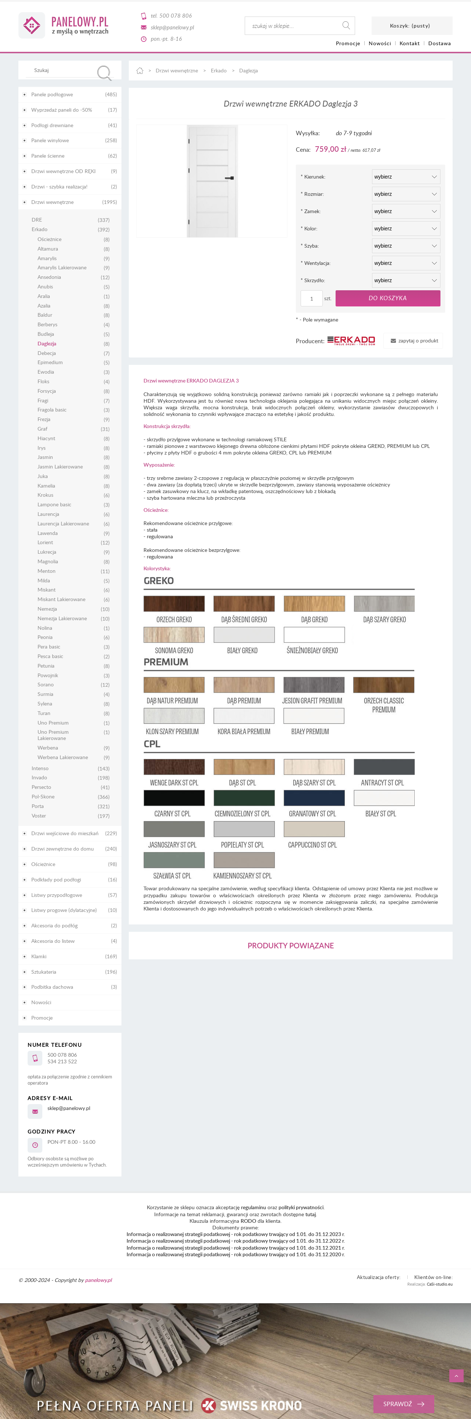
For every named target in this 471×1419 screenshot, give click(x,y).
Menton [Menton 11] (47, 571)
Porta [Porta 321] (38, 806)
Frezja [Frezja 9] (44, 419)
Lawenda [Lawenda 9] (48, 533)
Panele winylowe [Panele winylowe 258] (50, 140)
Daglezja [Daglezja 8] (47, 344)
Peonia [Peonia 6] (45, 637)
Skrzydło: (313, 280)
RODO (248, 1220)
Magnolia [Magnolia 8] (48, 561)
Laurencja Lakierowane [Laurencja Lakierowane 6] (63, 524)
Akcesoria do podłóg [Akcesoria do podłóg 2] (54, 925)
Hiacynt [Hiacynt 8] (46, 438)
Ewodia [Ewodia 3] (46, 372)
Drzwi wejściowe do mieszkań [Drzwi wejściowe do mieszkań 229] (65, 833)
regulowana (160, 536)
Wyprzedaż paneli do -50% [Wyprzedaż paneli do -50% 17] (61, 109)
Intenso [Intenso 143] (40, 768)
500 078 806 (175, 15)
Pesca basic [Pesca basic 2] (50, 656)
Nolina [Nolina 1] (45, 628)
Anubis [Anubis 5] (45, 287)
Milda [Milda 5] (44, 581)
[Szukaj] (105, 73)
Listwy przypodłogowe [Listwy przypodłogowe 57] (56, 894)
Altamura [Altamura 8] (48, 249)
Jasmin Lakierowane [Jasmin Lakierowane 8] (60, 467)
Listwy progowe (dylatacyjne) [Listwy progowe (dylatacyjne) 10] (64, 909)
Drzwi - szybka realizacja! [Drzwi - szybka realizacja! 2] (59, 186)
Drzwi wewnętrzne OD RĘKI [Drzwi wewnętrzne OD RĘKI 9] (63, 171)
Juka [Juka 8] (43, 476)
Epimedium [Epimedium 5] (50, 362)
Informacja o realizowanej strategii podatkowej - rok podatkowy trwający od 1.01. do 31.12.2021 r (235, 1247)
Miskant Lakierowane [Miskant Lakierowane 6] (61, 599)
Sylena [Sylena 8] (45, 704)
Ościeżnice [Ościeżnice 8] (49, 239)
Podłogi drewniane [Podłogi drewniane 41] (52, 125)
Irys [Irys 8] (42, 448)
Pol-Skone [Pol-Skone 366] (43, 797)
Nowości (41, 1002)
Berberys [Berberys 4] (47, 324)
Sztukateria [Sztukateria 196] (43, 971)
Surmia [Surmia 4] (45, 694)
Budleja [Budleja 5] (46, 334)
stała (152, 529)
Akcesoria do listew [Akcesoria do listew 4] (53, 940)
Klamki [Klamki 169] (38, 956)
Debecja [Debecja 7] (47, 353)
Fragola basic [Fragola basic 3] (52, 410)
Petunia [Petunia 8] (46, 666)
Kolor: (309, 228)
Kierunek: (313, 176)
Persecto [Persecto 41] (41, 787)
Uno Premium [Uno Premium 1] (53, 723)
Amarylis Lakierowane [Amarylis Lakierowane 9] (62, 268)
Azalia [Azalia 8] (44, 306)
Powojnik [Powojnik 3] (48, 675)
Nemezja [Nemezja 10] (47, 609)
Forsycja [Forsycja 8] (47, 391)
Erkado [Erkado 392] (39, 229)
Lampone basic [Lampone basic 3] (54, 505)
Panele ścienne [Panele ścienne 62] (47, 155)
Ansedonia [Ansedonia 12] (49, 277)
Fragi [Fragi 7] (43, 401)
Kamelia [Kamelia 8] (46, 486)
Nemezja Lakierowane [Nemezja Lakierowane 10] (62, 618)
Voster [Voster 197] (39, 816)
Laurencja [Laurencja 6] (48, 514)
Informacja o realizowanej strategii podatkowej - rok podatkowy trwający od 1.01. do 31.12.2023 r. (236, 1234)
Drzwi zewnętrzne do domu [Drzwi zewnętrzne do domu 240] (62, 848)
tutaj (310, 1214)
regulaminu (253, 1207)
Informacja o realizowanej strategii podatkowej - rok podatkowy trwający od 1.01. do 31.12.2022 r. (236, 1240)
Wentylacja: (316, 262)
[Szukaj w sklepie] (71, 69)
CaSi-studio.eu (440, 1284)
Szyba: (310, 245)
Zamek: (311, 211)
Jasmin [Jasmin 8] (45, 457)
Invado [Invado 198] (39, 778)
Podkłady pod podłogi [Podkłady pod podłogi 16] (56, 879)
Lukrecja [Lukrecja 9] (47, 552)
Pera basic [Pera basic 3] (49, 647)
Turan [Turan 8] (44, 713)
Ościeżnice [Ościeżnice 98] (43, 864)
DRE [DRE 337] (37, 220)
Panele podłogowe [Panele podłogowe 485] (52, 94)
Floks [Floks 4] (43, 381)
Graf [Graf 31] (42, 429)
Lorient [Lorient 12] (45, 542)
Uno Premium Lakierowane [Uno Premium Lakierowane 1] (53, 735)
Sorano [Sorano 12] (46, 685)
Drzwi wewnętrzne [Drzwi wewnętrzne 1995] (52, 201)
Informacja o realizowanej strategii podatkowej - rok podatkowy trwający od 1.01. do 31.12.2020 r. (236, 1254)
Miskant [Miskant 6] (47, 590)
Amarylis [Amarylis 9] (47, 258)
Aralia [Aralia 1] (44, 296)
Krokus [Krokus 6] (45, 495)
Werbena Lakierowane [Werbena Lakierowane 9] (63, 757)
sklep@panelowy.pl (172, 27)
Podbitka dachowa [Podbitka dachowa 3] (52, 986)
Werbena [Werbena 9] (48, 748)
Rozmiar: (312, 193)
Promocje (42, 1017)
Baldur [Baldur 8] (45, 315)
